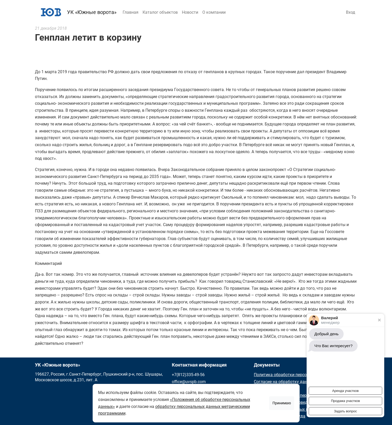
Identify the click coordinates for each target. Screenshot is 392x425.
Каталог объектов (160, 12)
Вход (350, 12)
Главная (130, 12)
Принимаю (281, 403)
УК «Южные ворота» (77, 12)
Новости (190, 12)
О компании (214, 12)
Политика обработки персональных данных (296, 374)
